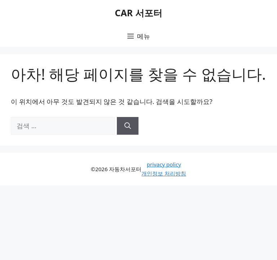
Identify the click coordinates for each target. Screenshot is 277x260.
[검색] (127, 126)
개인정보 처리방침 (163, 173)
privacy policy (164, 164)
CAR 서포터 (138, 12)
